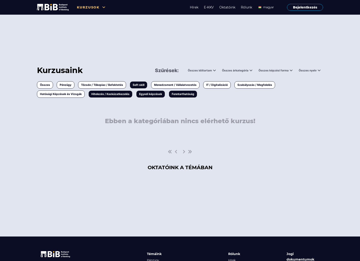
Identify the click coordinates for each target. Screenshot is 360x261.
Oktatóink (227, 7)
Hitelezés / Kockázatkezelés (110, 94)
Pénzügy (65, 85)
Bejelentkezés (305, 7)
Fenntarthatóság (183, 94)
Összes (45, 85)
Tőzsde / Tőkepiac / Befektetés (102, 85)
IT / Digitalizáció (217, 85)
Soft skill (138, 85)
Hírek (194, 7)
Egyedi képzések (150, 94)
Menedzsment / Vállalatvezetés (175, 85)
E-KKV (209, 7)
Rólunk (246, 7)
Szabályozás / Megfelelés (254, 85)
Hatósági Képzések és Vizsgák (61, 94)
